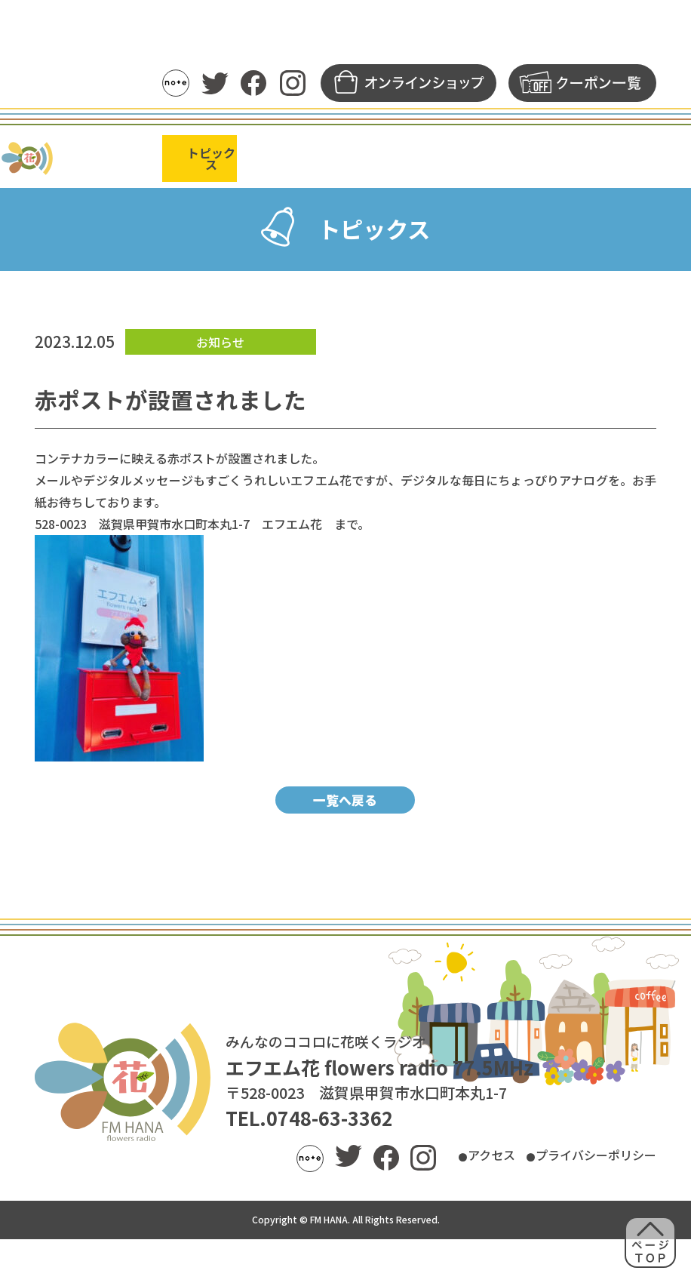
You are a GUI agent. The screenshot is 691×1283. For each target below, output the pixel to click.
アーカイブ (428, 155)
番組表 (273, 155)
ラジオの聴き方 (127, 155)
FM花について (641, 155)
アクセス (451, 1200)
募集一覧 (566, 155)
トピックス (211, 155)
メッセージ (499, 155)
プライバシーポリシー (580, 1200)
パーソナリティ (345, 155)
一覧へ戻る (345, 840)
